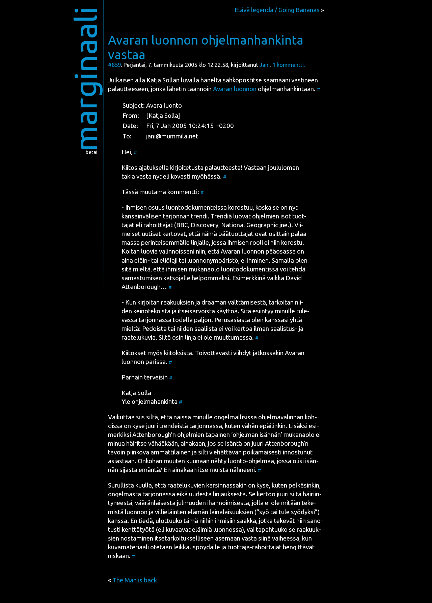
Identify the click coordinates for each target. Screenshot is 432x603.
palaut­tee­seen (128, 89)
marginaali (86, 79)
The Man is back (134, 580)
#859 (114, 65)
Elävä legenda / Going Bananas (277, 10)
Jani (265, 65)
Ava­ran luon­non (234, 89)
